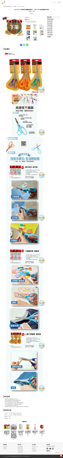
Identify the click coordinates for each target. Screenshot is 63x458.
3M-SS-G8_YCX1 (21, 6)
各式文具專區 (49, 26)
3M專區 (14, 6)
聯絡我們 (5, 447)
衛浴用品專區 (49, 21)
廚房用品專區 (49, 28)
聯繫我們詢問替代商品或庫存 (30, 21)
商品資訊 (31, 13)
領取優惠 (57, 452)
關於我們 (5, 446)
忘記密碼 (34, 447)
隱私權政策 (34, 450)
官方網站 (5, 448)
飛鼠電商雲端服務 (26, 456)
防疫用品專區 (49, 23)
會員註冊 (34, 446)
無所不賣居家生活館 (8, 6)
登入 (37, 446)
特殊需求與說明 (50, 19)
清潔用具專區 (49, 32)
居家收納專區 (49, 25)
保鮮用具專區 (49, 30)
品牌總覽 (49, 36)
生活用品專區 (49, 34)
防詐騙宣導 (34, 451)
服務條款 (34, 448)
